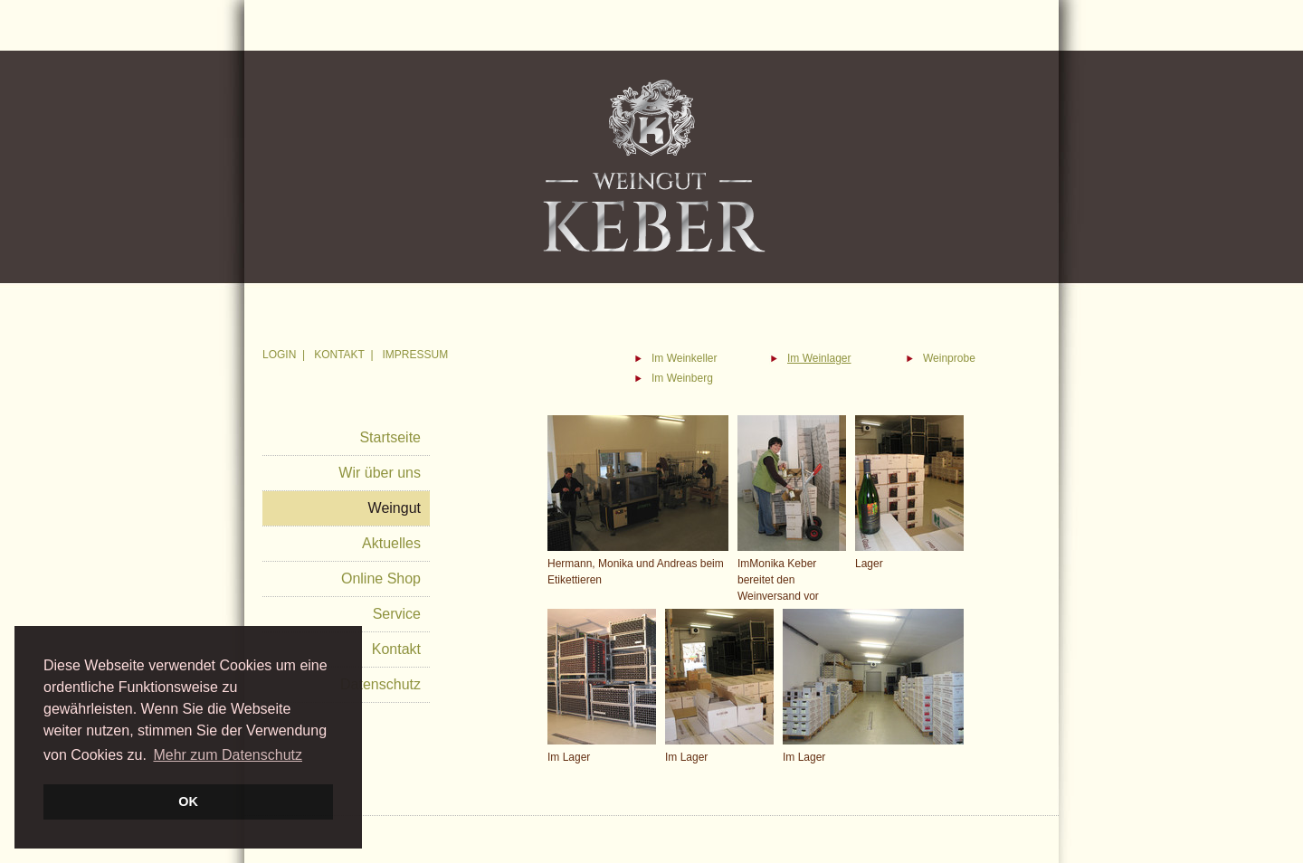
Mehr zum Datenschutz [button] (227, 755)
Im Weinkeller (684, 358)
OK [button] (188, 801)
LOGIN (279, 354)
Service (397, 613)
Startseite (390, 437)
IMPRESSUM (416, 354)
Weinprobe (949, 358)
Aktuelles (391, 543)
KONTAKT (339, 354)
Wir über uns (379, 472)
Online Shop (381, 578)
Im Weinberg (682, 378)
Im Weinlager (819, 358)
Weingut (394, 508)
